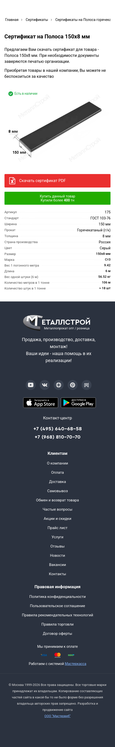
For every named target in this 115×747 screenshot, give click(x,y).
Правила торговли (57, 624)
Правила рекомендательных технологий (57, 615)
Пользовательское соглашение (57, 606)
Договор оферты (57, 633)
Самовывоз (57, 491)
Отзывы (57, 546)
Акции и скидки (57, 518)
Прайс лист (58, 528)
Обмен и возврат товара (57, 500)
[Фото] (57, 128)
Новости (57, 555)
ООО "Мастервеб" (57, 716)
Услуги (58, 537)
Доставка (57, 481)
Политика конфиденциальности (57, 596)
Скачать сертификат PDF (42, 180)
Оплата (57, 472)
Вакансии (57, 564)
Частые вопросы (57, 509)
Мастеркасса (75, 664)
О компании (57, 463)
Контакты (57, 574)
